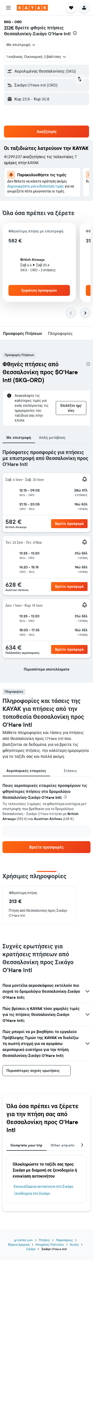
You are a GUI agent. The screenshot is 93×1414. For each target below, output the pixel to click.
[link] (46, 847)
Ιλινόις (74, 1244)
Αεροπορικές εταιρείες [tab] (26, 771)
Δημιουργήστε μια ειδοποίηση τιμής (35, 186)
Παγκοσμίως (64, 1240)
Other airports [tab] (63, 1145)
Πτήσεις (44, 1240)
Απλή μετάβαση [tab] (52, 437)
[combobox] (21, 45)
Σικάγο (30, 1249)
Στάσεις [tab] (70, 771)
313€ (9, 28)
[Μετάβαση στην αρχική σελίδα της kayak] (32, 8)
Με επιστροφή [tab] (18, 437)
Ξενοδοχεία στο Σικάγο (32, 1193)
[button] (8, 7)
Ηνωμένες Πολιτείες (49, 1244)
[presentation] (75, 33)
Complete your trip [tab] (26, 1145)
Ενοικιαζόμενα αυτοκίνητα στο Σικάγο (43, 1186)
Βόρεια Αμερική (19, 1244)
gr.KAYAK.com (23, 1240)
